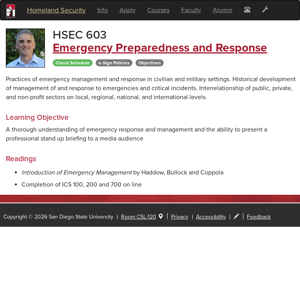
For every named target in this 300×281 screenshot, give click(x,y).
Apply (128, 10)
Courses (158, 10)
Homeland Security (56, 10)
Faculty (191, 10)
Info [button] (102, 10)
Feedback (259, 216)
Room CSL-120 (138, 216)
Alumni (222, 10)
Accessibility (211, 216)
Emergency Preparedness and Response (160, 48)
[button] (247, 10)
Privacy (179, 216)
